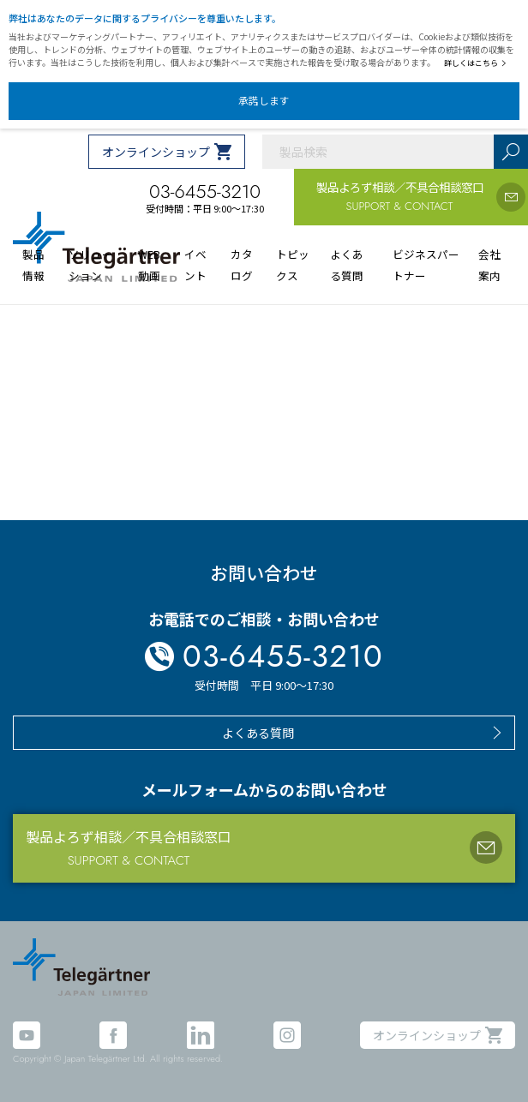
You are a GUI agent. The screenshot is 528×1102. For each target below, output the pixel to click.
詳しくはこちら (475, 63)
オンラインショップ (156, 151)
